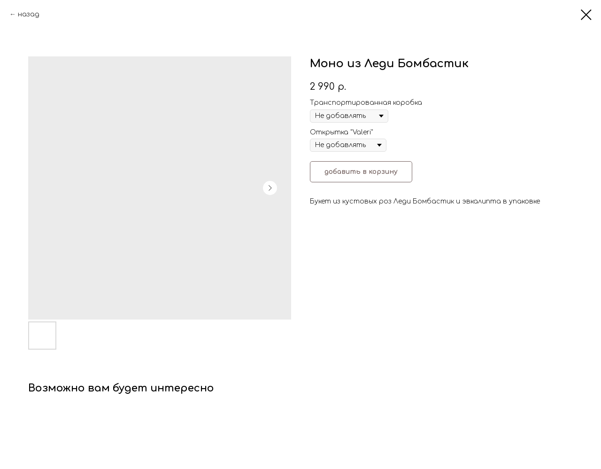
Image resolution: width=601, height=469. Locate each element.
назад (28, 14)
